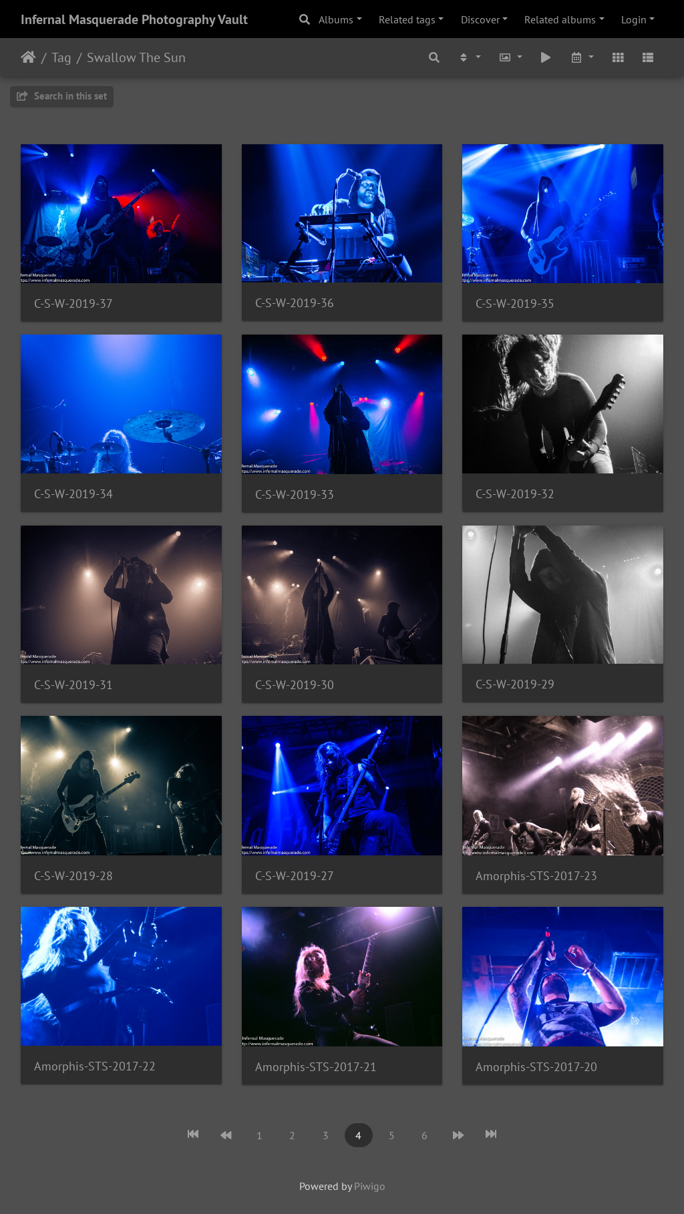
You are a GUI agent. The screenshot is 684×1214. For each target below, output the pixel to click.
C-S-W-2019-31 (73, 685)
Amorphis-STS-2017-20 (536, 1067)
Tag (61, 57)
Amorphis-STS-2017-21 (316, 1067)
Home (28, 57)
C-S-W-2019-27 (294, 876)
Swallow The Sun (136, 57)
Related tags (407, 19)
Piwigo (369, 1186)
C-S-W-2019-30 (294, 685)
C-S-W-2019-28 (73, 876)
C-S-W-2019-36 (294, 303)
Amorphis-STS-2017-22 (95, 1066)
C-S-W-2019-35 (515, 303)
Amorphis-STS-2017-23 (536, 876)
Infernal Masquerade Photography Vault (134, 19)
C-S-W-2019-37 (73, 303)
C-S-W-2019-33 (294, 494)
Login (634, 19)
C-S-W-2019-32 (515, 494)
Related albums (560, 19)
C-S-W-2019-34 (73, 494)
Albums (336, 19)
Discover (480, 19)
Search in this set (62, 95)
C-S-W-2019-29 (515, 684)
